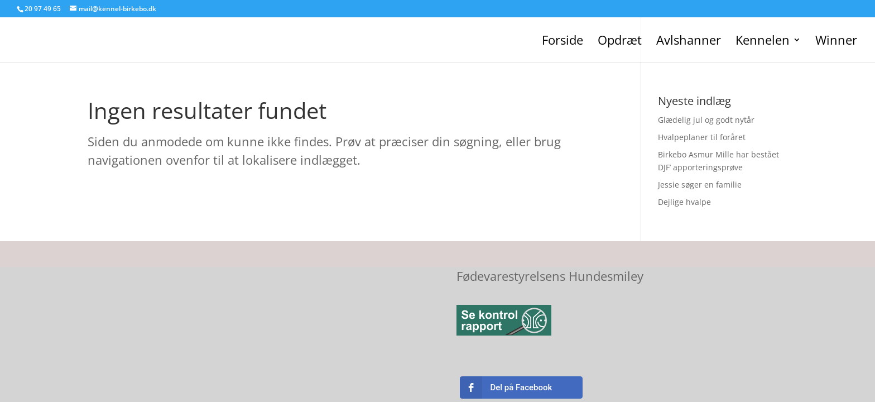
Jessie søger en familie (700, 184)
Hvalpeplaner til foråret (702, 137)
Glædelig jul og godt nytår (706, 119)
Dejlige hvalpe (684, 202)
